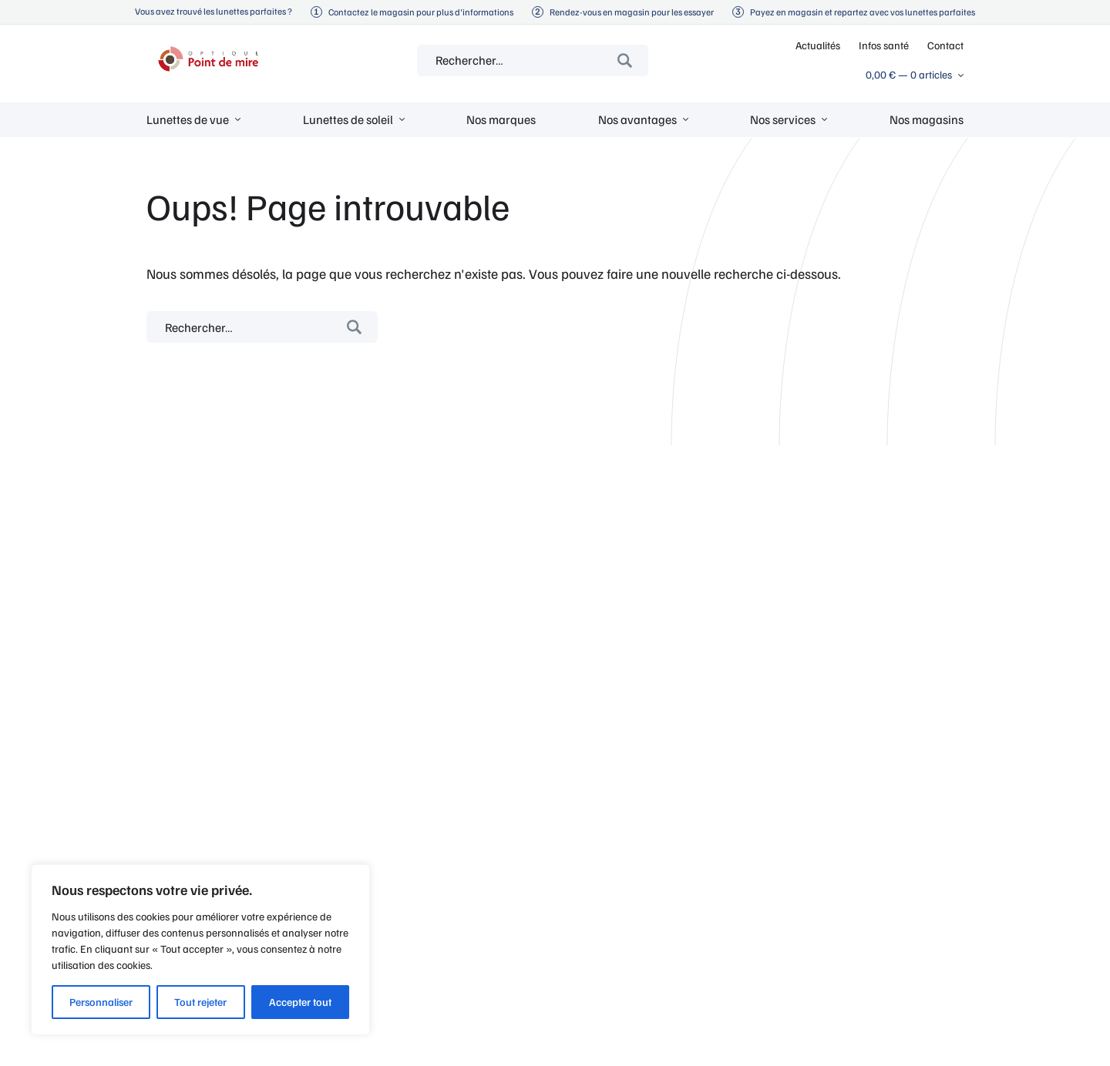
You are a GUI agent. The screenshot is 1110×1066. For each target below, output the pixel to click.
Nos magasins (927, 119)
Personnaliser (101, 1001)
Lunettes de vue (187, 119)
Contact (945, 45)
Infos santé (884, 45)
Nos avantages (637, 119)
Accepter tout (300, 1001)
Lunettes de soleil (348, 119)
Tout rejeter (200, 1001)
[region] (200, 949)
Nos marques (501, 119)
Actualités (818, 45)
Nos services (783, 119)
